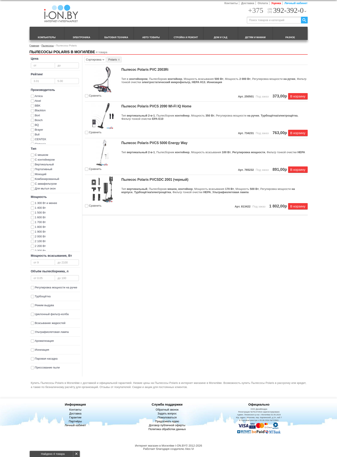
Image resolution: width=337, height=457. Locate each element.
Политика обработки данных (167, 429)
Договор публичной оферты (167, 425)
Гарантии (75, 417)
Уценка (276, 3)
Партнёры (75, 421)
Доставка (247, 3)
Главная (34, 45)
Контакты (231, 3)
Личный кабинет (295, 3)
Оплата (263, 3)
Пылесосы (47, 45)
